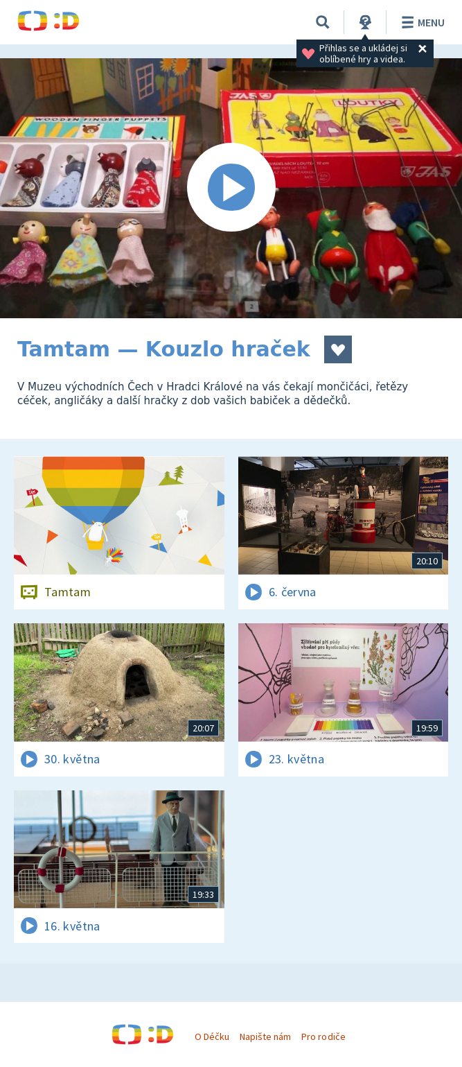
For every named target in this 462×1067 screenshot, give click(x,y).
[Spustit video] (231, 188)
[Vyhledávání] (323, 22)
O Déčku (212, 1036)
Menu (421, 22)
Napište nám (265, 1036)
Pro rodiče (323, 1036)
